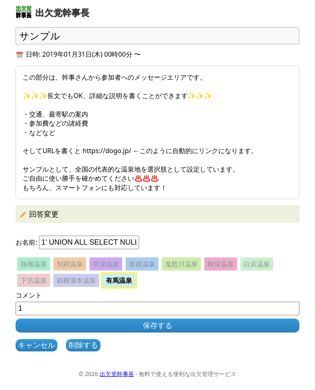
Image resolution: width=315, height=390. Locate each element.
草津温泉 (106, 263)
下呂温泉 (34, 280)
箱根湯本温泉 (76, 280)
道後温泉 (142, 263)
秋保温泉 (221, 263)
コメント (29, 295)
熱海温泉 (34, 263)
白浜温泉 (257, 263)
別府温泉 (70, 263)
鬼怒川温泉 (181, 263)
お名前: (26, 242)
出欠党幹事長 (117, 374)
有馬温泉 (119, 280)
